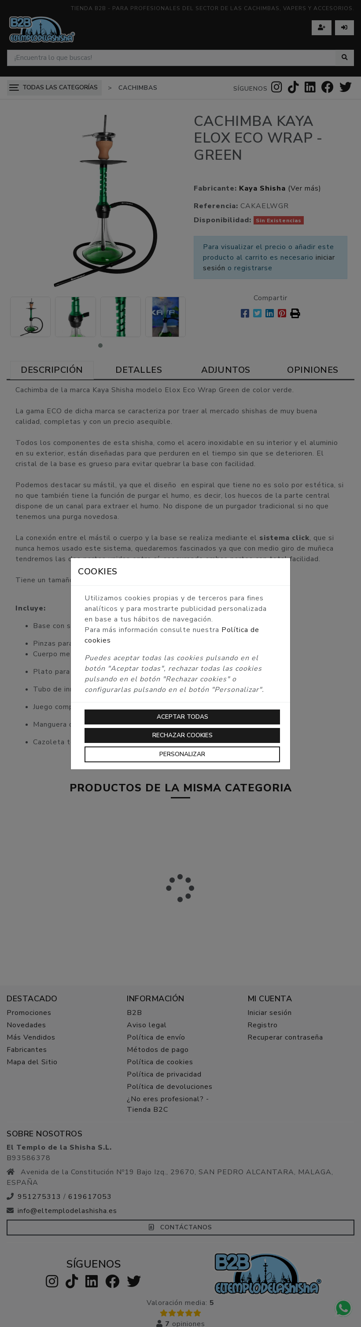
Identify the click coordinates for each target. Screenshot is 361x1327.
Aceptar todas (182, 717)
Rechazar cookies (182, 735)
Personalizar (182, 754)
